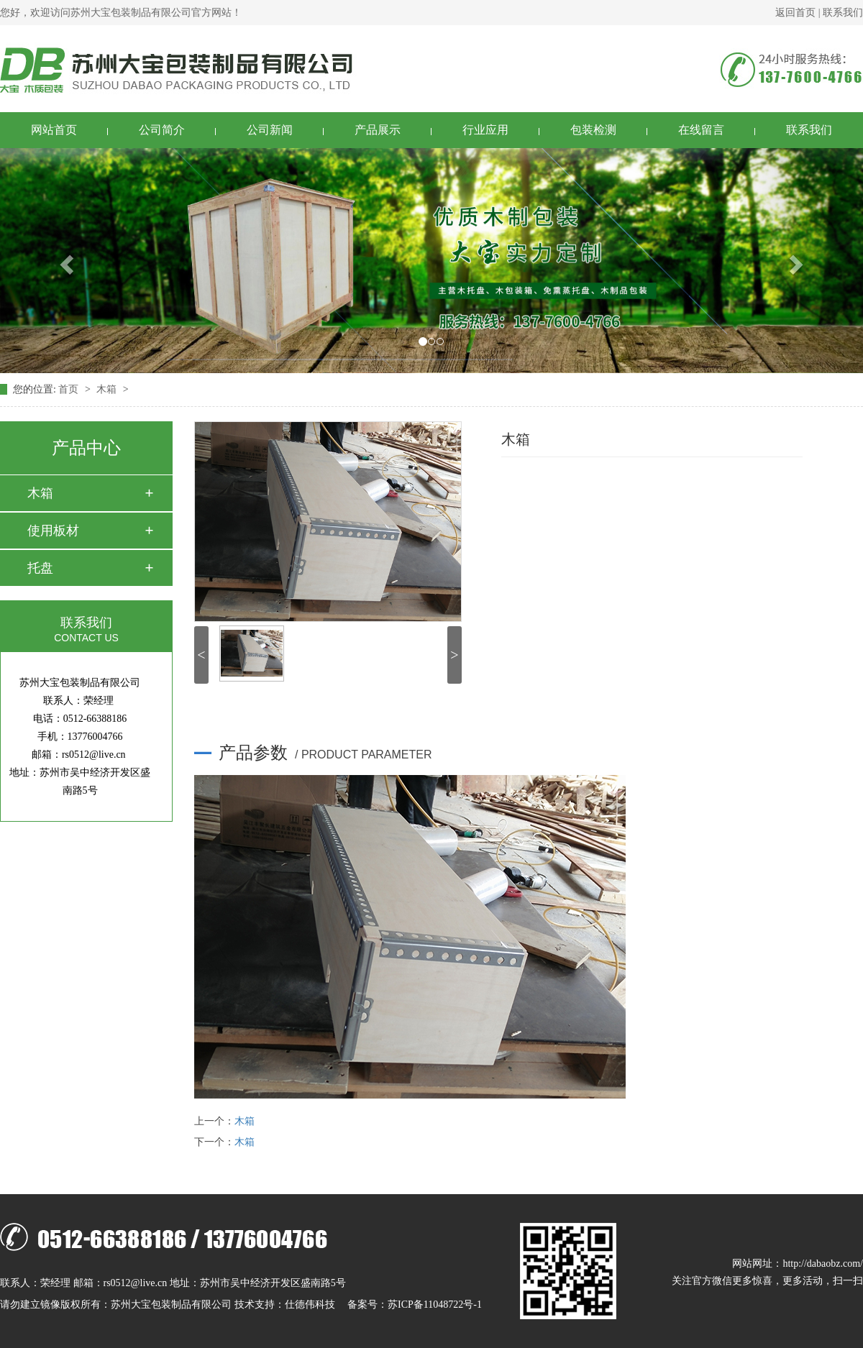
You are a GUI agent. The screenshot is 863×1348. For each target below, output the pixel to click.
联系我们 (843, 12)
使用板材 (53, 530)
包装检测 (593, 130)
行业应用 (485, 130)
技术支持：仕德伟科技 (284, 1304)
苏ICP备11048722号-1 (435, 1304)
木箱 (107, 389)
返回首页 (795, 12)
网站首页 (54, 130)
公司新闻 (270, 130)
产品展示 (378, 130)
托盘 (40, 568)
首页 (69, 389)
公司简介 (162, 130)
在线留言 (701, 130)
